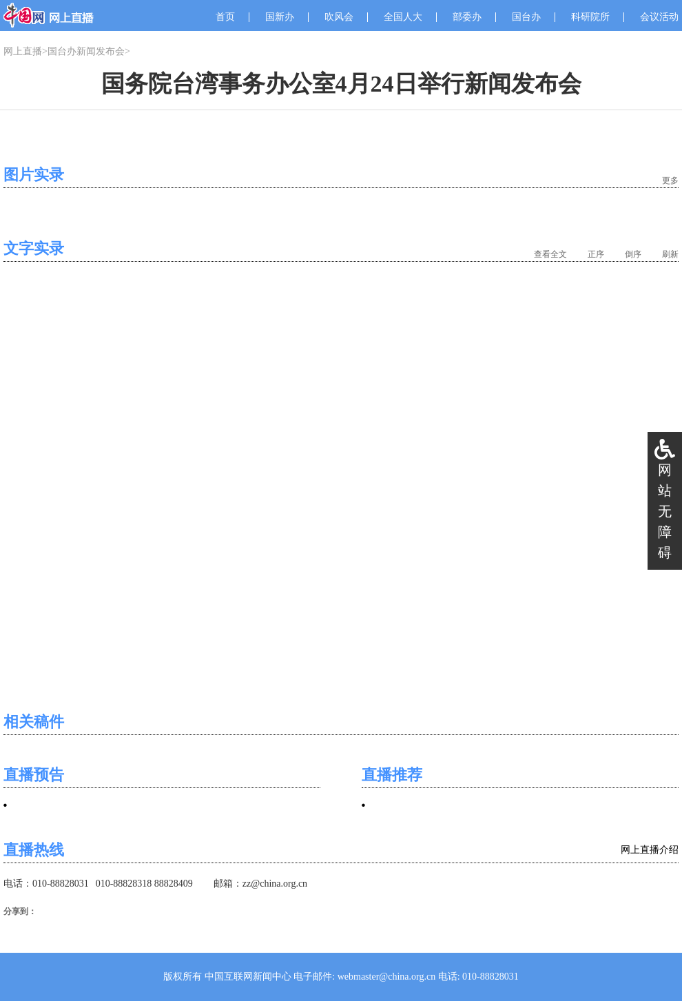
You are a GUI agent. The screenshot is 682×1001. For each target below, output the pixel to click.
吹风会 (338, 17)
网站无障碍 (665, 511)
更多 (670, 180)
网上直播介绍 (650, 850)
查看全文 (550, 254)
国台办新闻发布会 (86, 51)
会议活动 (659, 17)
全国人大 (403, 17)
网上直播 (22, 51)
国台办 (526, 17)
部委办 (467, 17)
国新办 (279, 17)
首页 (225, 17)
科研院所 (590, 17)
